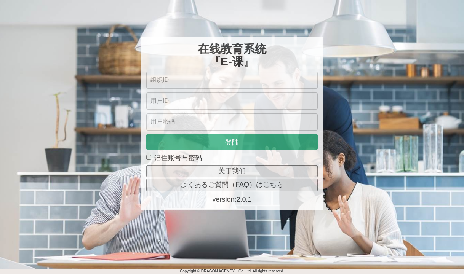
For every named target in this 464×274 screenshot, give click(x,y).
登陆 (232, 142)
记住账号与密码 (174, 158)
